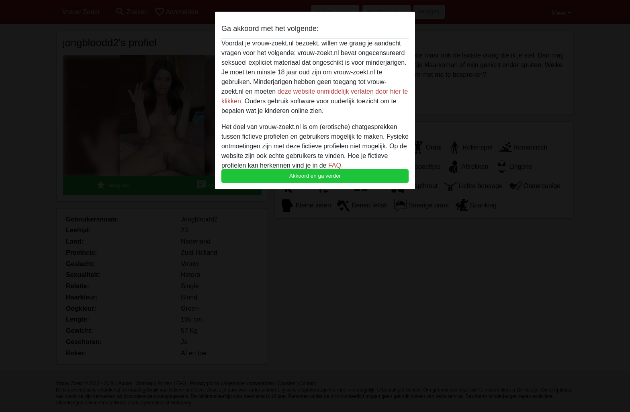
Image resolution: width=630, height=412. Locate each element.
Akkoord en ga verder (315, 176)
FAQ (334, 165)
